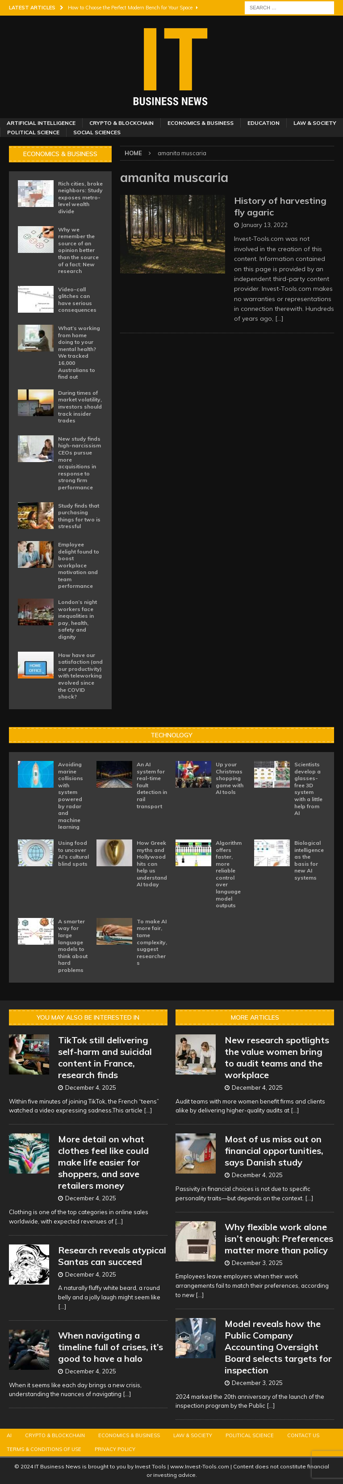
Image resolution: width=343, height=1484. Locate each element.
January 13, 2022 (264, 224)
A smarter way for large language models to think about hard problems (73, 945)
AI (9, 1435)
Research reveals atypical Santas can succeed (112, 1255)
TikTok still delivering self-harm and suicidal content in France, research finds (105, 1057)
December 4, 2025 (90, 1087)
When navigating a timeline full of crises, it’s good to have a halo (110, 1347)
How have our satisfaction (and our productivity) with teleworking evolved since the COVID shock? (80, 676)
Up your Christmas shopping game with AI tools (229, 778)
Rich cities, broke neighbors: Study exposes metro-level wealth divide (80, 197)
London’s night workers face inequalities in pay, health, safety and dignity (77, 619)
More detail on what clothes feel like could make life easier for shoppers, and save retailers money (103, 1162)
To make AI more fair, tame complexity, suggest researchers (152, 942)
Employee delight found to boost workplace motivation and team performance (78, 565)
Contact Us (303, 1435)
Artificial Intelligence (41, 123)
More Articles (255, 1017)
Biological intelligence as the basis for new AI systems (309, 860)
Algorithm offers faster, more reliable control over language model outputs (229, 874)
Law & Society (314, 123)
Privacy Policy (115, 1449)
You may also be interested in (88, 1017)
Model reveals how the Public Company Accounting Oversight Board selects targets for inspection (278, 1347)
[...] (148, 1110)
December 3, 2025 (257, 1262)
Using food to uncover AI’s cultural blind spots (73, 853)
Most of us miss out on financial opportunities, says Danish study (274, 1150)
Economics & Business (200, 123)
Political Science (33, 132)
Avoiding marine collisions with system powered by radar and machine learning (70, 795)
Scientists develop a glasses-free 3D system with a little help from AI (308, 788)
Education (263, 123)
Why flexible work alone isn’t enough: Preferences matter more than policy (279, 1238)
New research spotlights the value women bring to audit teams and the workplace (277, 1057)
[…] (279, 318)
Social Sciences (97, 132)
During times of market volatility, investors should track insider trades (80, 406)
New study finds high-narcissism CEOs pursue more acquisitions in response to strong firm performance (79, 463)
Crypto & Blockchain (121, 123)
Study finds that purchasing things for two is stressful (79, 516)
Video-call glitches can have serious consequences (77, 300)
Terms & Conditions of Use (44, 1449)
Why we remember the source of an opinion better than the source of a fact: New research (78, 250)
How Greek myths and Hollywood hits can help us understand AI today (152, 863)
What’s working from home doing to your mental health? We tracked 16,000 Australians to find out (79, 352)
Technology (171, 735)
